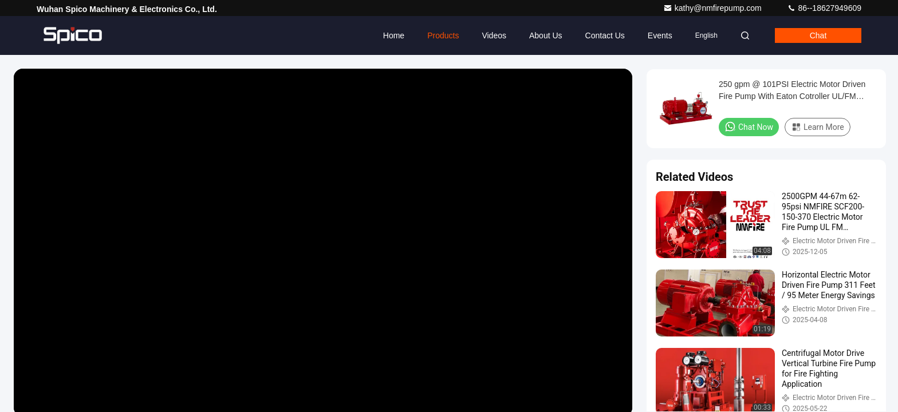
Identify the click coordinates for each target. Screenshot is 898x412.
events (660, 35)
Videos (494, 35)
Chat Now (748, 126)
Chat (818, 35)
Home (393, 35)
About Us (545, 35)
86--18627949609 (824, 8)
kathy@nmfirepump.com (713, 8)
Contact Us (605, 35)
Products (443, 35)
